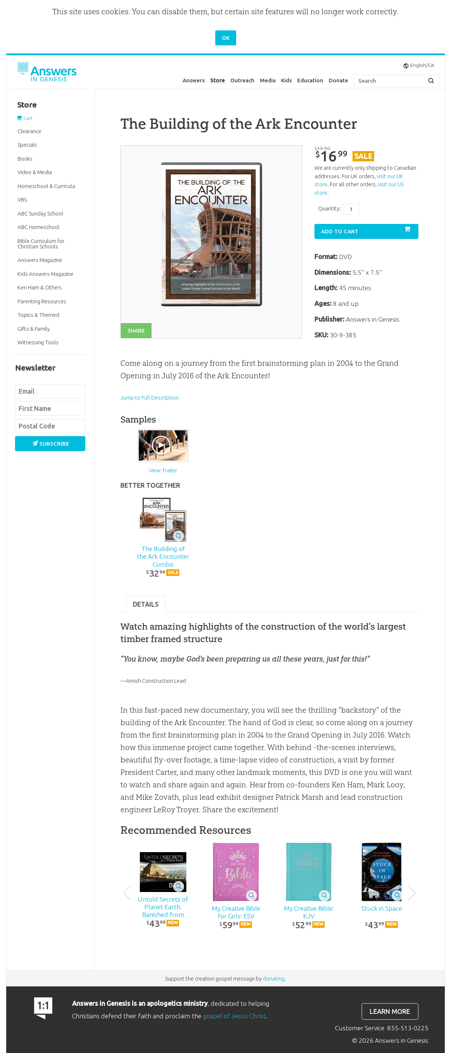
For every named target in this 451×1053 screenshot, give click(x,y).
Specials (27, 145)
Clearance (29, 131)
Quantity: (329, 208)
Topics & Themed (38, 315)
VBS (22, 199)
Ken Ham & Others (40, 287)
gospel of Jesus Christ (234, 1015)
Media (268, 80)
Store (217, 80)
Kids (286, 80)
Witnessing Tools (38, 342)
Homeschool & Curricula (46, 186)
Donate (338, 80)
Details (146, 604)
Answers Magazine (40, 260)
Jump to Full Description (149, 397)
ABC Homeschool (39, 227)
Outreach (242, 80)
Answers (194, 80)
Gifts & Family (34, 329)
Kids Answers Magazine (46, 274)
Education (310, 80)
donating (273, 978)
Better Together (150, 485)
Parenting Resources (42, 301)
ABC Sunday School (40, 213)
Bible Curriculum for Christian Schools (41, 244)
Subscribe (51, 444)
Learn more (390, 1011)
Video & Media (35, 172)
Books (25, 158)
